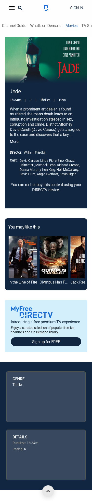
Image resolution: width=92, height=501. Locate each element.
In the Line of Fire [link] (23, 282)
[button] (12, 8)
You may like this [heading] (23, 227)
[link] (23, 257)
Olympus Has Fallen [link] (56, 282)
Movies (72, 25)
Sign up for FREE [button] (46, 341)
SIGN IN (76, 8)
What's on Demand (46, 25)
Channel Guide (14, 25)
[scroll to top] (48, 491)
